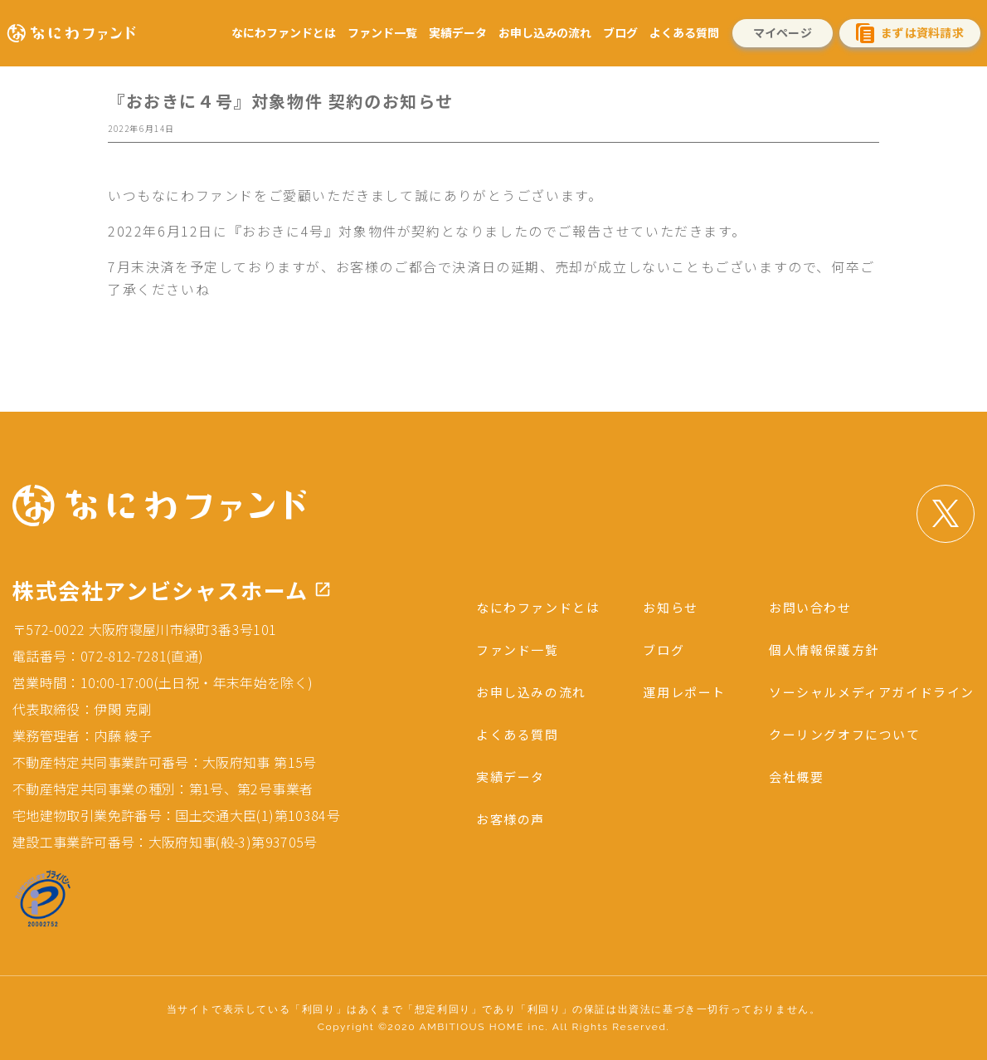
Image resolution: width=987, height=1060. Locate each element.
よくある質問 (684, 32)
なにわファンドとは (283, 32)
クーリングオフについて (836, 735)
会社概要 (785, 777)
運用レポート (669, 691)
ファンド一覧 (382, 32)
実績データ (458, 32)
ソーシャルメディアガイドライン (865, 691)
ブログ (620, 32)
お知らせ (654, 607)
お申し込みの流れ (544, 32)
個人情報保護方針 (814, 649)
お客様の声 (487, 819)
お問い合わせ (800, 607)
